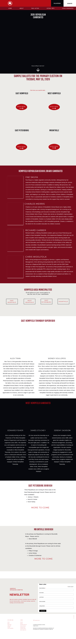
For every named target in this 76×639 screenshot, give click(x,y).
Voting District (42, 605)
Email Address (42, 588)
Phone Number (42, 601)
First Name (41, 592)
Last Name (41, 597)
